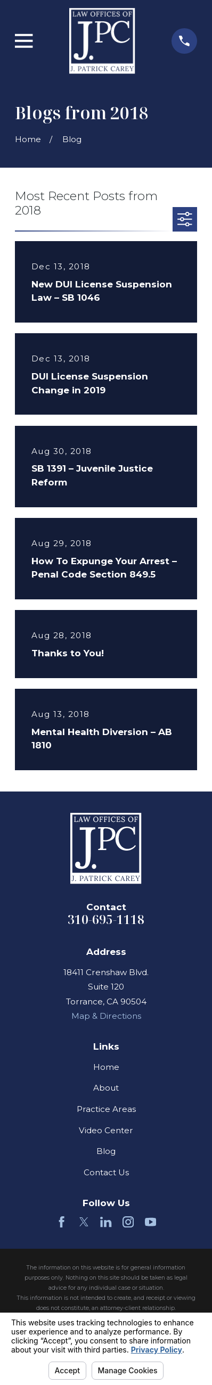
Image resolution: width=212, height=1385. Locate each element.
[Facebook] (61, 1221)
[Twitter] (83, 1221)
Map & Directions (106, 1016)
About (106, 1088)
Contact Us (106, 1172)
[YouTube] (150, 1221)
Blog (106, 1151)
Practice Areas (106, 1109)
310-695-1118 (106, 919)
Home (106, 1067)
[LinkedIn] (105, 1221)
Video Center (106, 1130)
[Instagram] (128, 1221)
